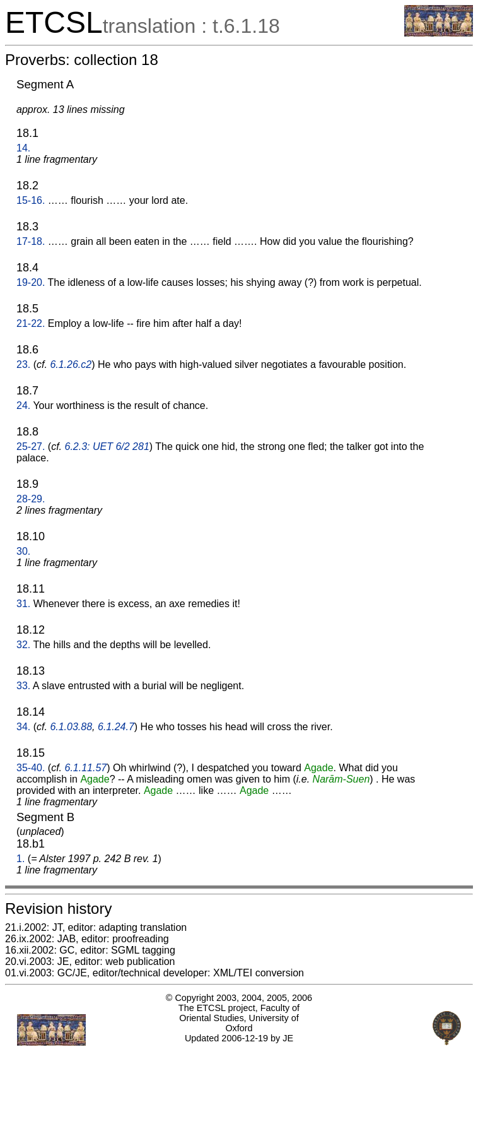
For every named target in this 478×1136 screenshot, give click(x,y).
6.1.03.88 (71, 726)
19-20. (30, 282)
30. (23, 551)
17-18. (30, 241)
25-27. (30, 446)
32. (23, 644)
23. (23, 364)
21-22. (30, 323)
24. (23, 405)
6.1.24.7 (116, 726)
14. (23, 148)
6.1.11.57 (86, 767)
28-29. (30, 499)
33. (23, 685)
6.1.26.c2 (70, 364)
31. (23, 603)
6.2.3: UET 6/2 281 (107, 446)
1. (20, 858)
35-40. (30, 767)
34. (23, 726)
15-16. (30, 200)
